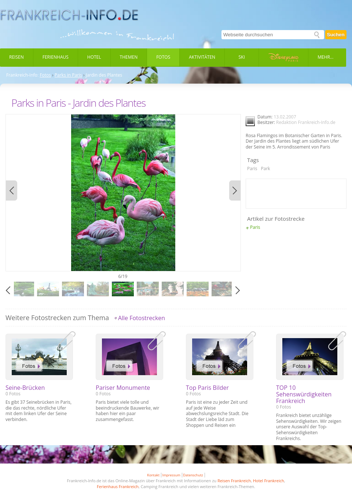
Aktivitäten (202, 57)
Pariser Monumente (123, 388)
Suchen (336, 34)
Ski (242, 57)
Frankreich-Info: (22, 75)
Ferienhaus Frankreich (118, 486)
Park (265, 168)
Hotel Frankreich (268, 480)
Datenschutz (193, 475)
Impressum (171, 475)
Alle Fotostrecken (141, 318)
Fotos (163, 57)
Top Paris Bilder (207, 388)
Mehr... (325, 57)
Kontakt (153, 475)
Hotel (94, 57)
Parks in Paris (68, 75)
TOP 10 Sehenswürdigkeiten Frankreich (303, 394)
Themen (129, 57)
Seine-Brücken (25, 388)
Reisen (16, 57)
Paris (252, 168)
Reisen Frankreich (234, 480)
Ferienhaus (56, 57)
